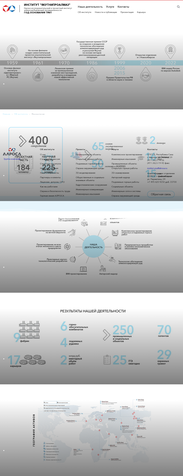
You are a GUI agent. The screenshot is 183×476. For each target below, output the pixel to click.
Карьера (141, 12)
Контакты (123, 6)
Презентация (127, 12)
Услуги (110, 6)
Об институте (84, 12)
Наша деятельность (90, 6)
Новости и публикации (106, 12)
